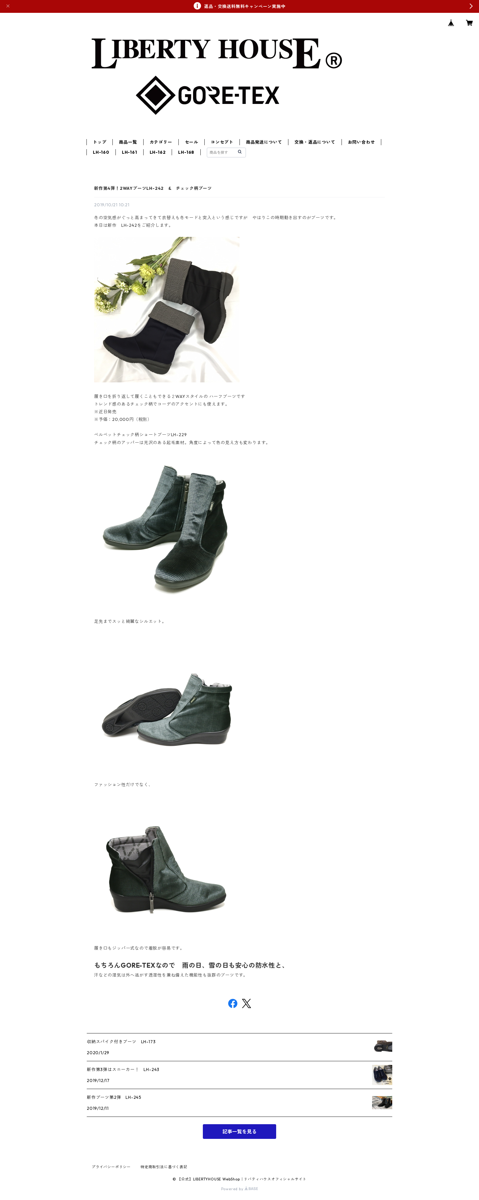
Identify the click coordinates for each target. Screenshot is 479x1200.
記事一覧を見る (239, 1131)
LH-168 (186, 152)
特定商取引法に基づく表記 (164, 1167)
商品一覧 (128, 142)
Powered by (239, 1189)
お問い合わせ (361, 142)
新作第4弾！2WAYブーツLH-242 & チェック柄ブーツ (153, 188)
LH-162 (158, 152)
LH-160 (101, 152)
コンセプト (222, 142)
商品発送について (264, 142)
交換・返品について (314, 142)
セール (191, 142)
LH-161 (129, 152)
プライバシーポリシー (111, 1167)
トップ (99, 142)
